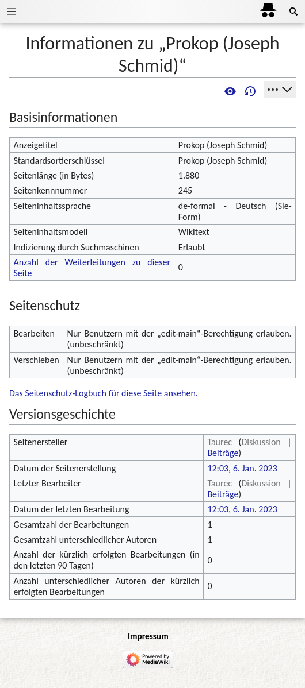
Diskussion (260, 441)
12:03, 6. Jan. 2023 (242, 468)
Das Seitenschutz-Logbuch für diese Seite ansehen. (103, 393)
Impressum (148, 636)
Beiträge (222, 452)
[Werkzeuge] (280, 89)
